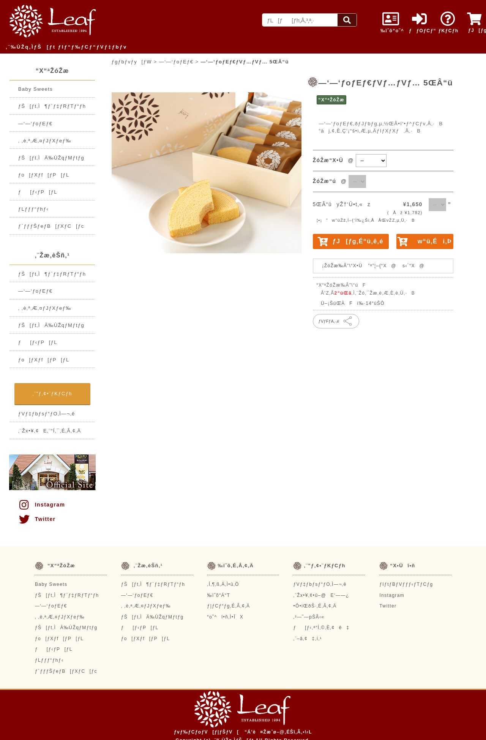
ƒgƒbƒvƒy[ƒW (132, 62)
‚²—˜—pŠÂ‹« (308, 617)
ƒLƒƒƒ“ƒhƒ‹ (33, 209)
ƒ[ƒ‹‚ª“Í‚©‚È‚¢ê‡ (321, 627)
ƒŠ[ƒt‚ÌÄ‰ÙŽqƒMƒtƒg (51, 158)
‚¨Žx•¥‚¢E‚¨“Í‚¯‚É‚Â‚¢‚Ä (49, 431)
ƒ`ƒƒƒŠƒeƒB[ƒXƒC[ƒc (51, 226)
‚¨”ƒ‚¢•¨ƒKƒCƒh (52, 393)
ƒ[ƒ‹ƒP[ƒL (37, 192)
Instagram (41, 505)
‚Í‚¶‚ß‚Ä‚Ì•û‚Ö (223, 584)
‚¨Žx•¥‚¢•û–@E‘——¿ (321, 595)
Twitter (37, 519)
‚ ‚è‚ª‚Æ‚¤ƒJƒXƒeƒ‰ (44, 141)
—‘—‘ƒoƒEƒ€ (35, 123)
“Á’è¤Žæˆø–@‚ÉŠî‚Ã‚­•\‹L (278, 732)
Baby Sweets (35, 89)
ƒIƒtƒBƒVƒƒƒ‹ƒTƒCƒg (406, 584)
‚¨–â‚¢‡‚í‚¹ (307, 638)
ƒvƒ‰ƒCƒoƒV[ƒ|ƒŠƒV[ (206, 732)
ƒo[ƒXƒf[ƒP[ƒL (43, 175)
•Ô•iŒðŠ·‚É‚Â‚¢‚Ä (314, 606)
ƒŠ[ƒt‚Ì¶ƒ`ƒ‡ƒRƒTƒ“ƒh (52, 106)
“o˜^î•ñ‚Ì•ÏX (225, 617)
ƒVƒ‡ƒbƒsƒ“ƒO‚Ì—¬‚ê (46, 414)
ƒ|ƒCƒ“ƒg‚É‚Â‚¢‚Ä (228, 606)
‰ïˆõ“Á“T (218, 595)
